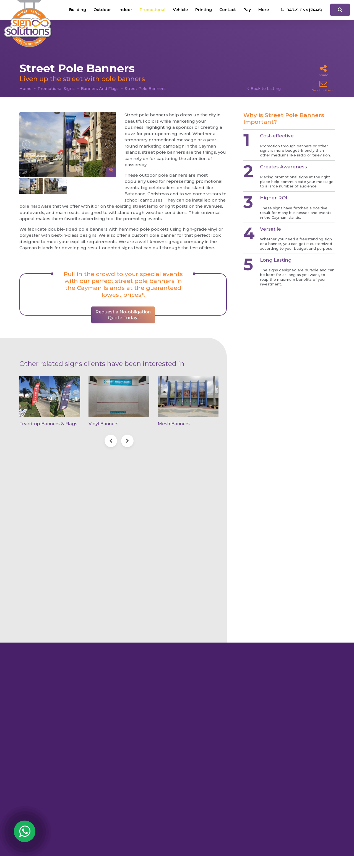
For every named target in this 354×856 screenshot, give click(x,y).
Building (77, 9)
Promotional (152, 9)
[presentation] (111, 436)
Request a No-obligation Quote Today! (123, 309)
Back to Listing (266, 88)
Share (323, 71)
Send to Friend (323, 86)
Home (25, 88)
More (263, 9)
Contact (227, 9)
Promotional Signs (56, 88)
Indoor (125, 9)
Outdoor (102, 9)
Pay (247, 9)
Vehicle (180, 9)
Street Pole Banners (145, 88)
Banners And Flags (100, 88)
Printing (203, 9)
